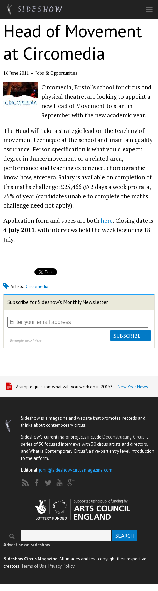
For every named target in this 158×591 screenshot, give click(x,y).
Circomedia (37, 286)
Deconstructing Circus (123, 437)
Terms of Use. (34, 566)
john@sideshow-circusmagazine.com (75, 470)
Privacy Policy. (61, 566)
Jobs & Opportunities (56, 73)
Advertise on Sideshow (26, 545)
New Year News (133, 387)
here (107, 220)
